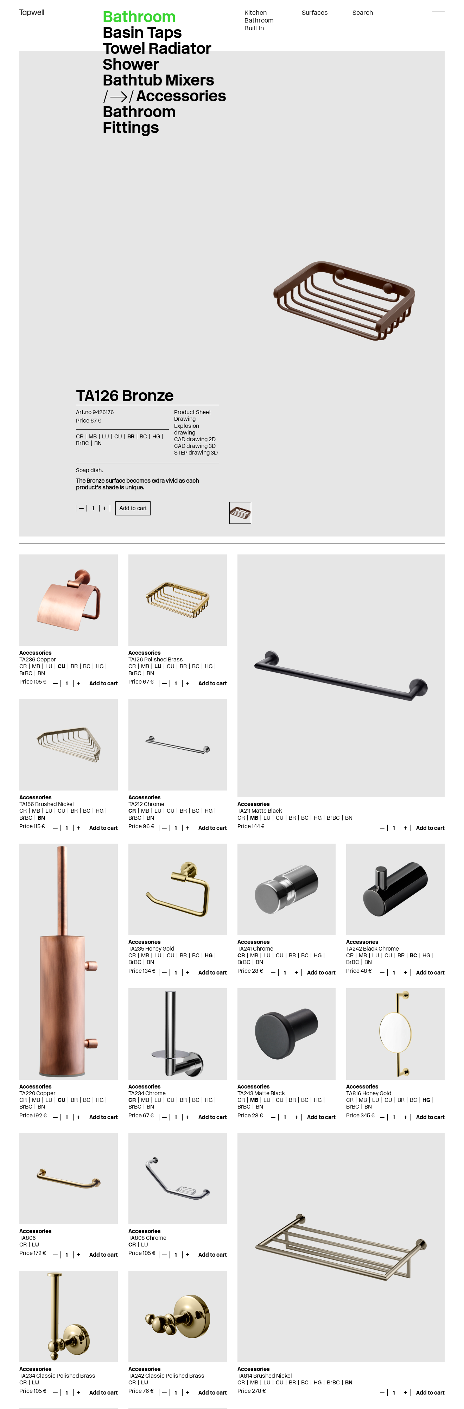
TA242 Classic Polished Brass (166, 1375)
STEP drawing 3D (196, 452)
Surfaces (315, 13)
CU (118, 436)
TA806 (27, 1238)
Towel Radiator (157, 48)
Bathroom (259, 20)
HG (156, 436)
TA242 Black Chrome (372, 948)
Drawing (185, 418)
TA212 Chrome (146, 804)
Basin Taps (142, 32)
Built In (254, 28)
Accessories (181, 95)
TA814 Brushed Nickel (264, 1375)
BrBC (82, 443)
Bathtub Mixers (158, 79)
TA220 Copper (37, 1093)
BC (143, 436)
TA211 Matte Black (259, 810)
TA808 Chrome (147, 1238)
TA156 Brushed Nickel (46, 804)
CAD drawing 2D (195, 439)
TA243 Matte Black (261, 1093)
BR (130, 436)
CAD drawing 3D (195, 446)
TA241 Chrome (255, 948)
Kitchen (255, 13)
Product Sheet (192, 412)
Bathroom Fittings (139, 119)
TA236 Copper (37, 659)
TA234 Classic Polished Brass (57, 1375)
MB (93, 436)
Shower (131, 64)
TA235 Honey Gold (151, 948)
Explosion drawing (186, 429)
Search (362, 13)
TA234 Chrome (147, 1093)
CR (79, 436)
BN (98, 443)
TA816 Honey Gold (369, 1093)
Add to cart (132, 508)
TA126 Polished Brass (155, 659)
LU (105, 436)
